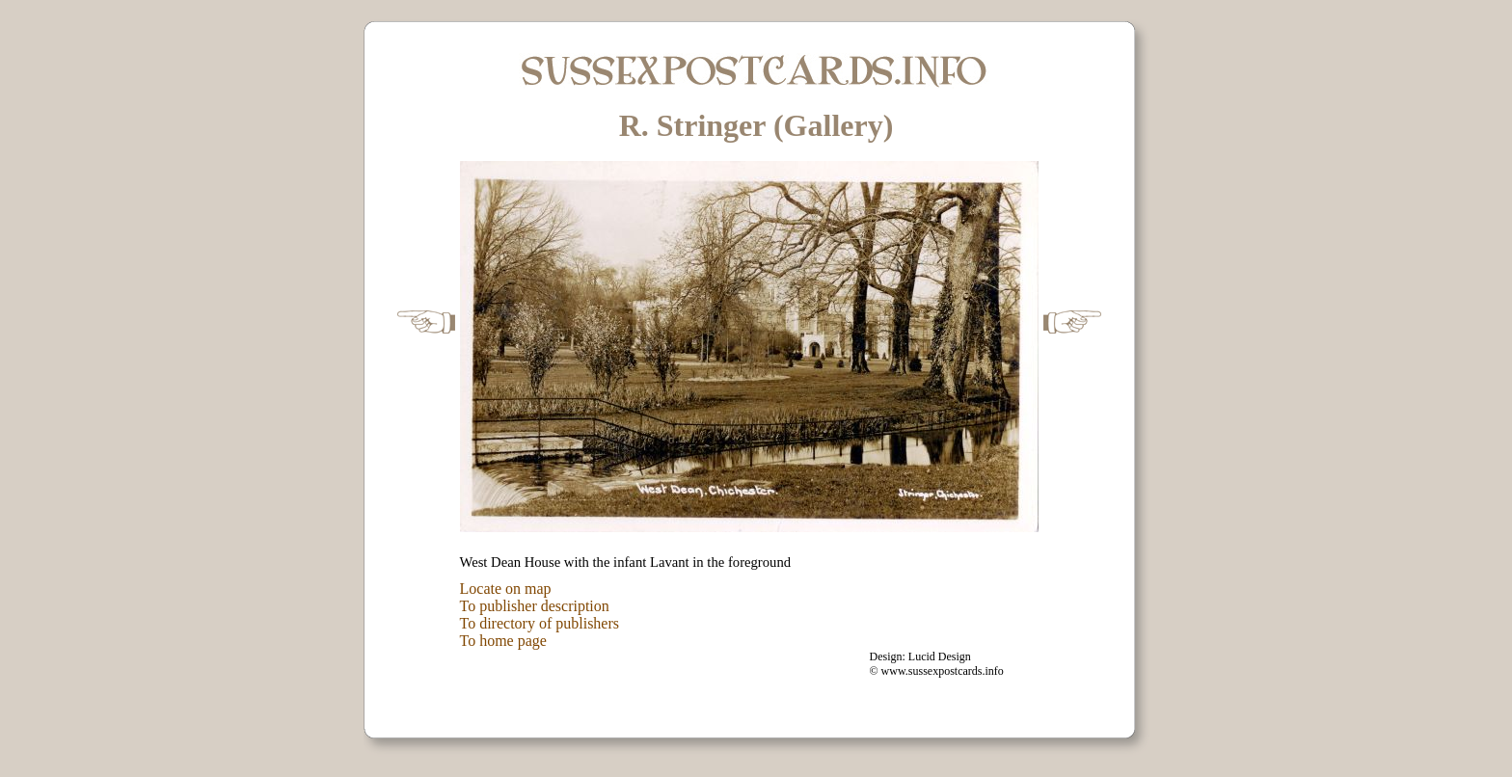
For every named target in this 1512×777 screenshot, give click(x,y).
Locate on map (506, 588)
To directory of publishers (540, 623)
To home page (503, 640)
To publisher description (534, 606)
